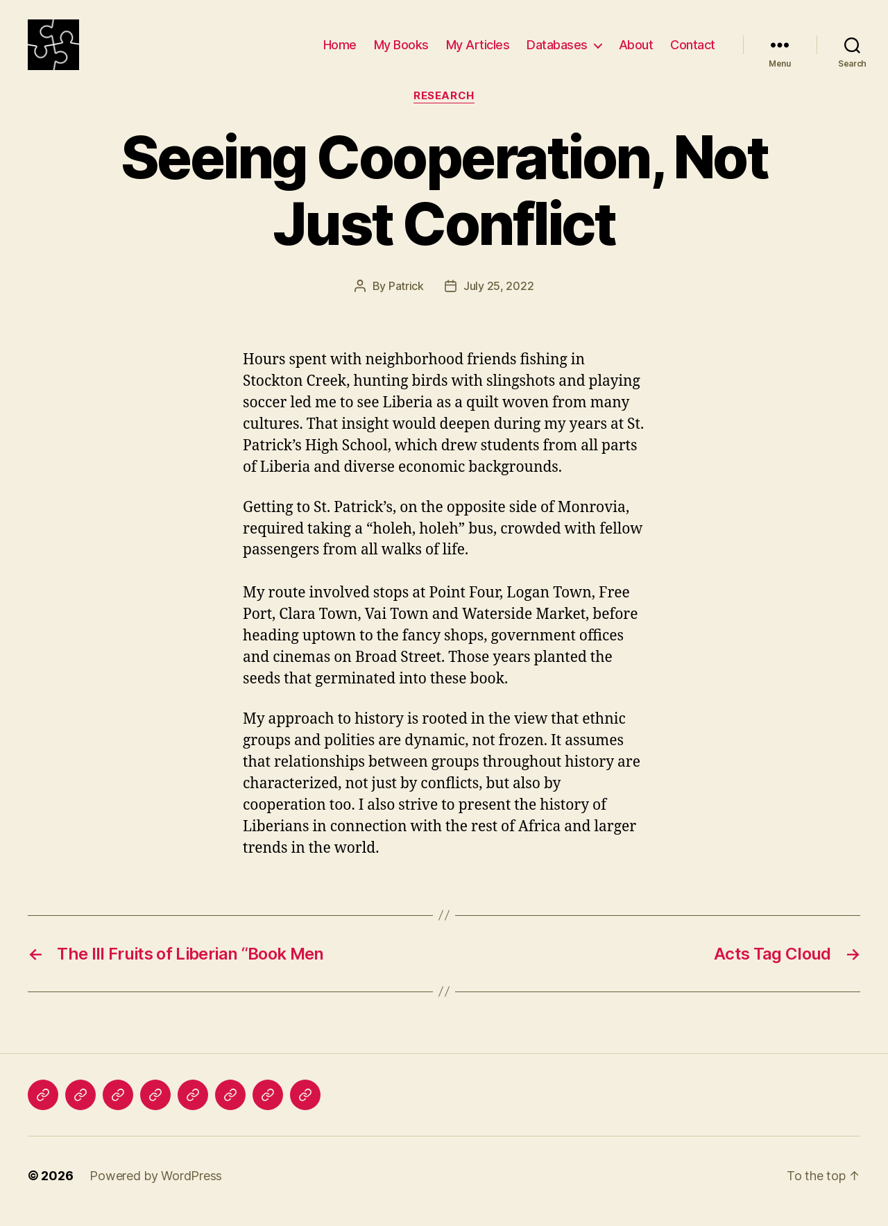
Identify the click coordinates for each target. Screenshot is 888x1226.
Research (443, 107)
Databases (557, 50)
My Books (401, 50)
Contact (692, 50)
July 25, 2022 (498, 298)
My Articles (478, 50)
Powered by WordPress (155, 1187)
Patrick (406, 298)
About (636, 50)
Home (340, 50)
